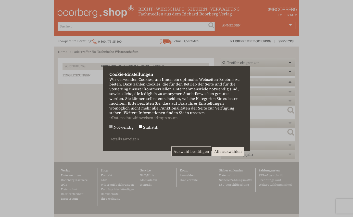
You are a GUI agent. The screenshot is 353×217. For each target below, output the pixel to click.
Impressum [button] (167, 117)
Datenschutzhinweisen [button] (132, 117)
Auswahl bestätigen (191, 151)
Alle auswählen (228, 151)
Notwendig (123, 127)
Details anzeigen (124, 139)
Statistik (150, 127)
